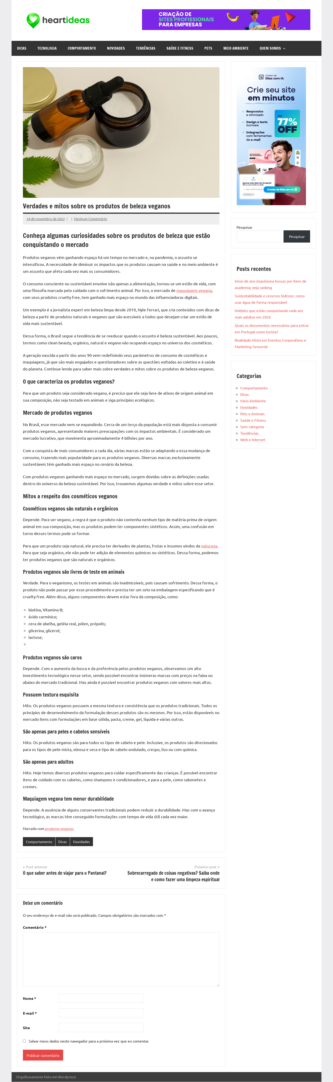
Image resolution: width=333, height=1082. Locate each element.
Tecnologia (47, 48)
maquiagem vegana (194, 290)
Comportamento (82, 48)
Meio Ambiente (236, 48)
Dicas (21, 48)
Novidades (116, 48)
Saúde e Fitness (179, 48)
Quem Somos (273, 48)
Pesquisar (244, 227)
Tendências (145, 48)
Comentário (34, 927)
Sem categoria (252, 426)
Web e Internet (252, 439)
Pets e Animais (252, 413)
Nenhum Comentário (90, 218)
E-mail (30, 1013)
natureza (209, 545)
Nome (29, 998)
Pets (208, 48)
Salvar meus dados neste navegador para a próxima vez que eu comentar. (89, 1041)
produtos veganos (59, 828)
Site (26, 1027)
